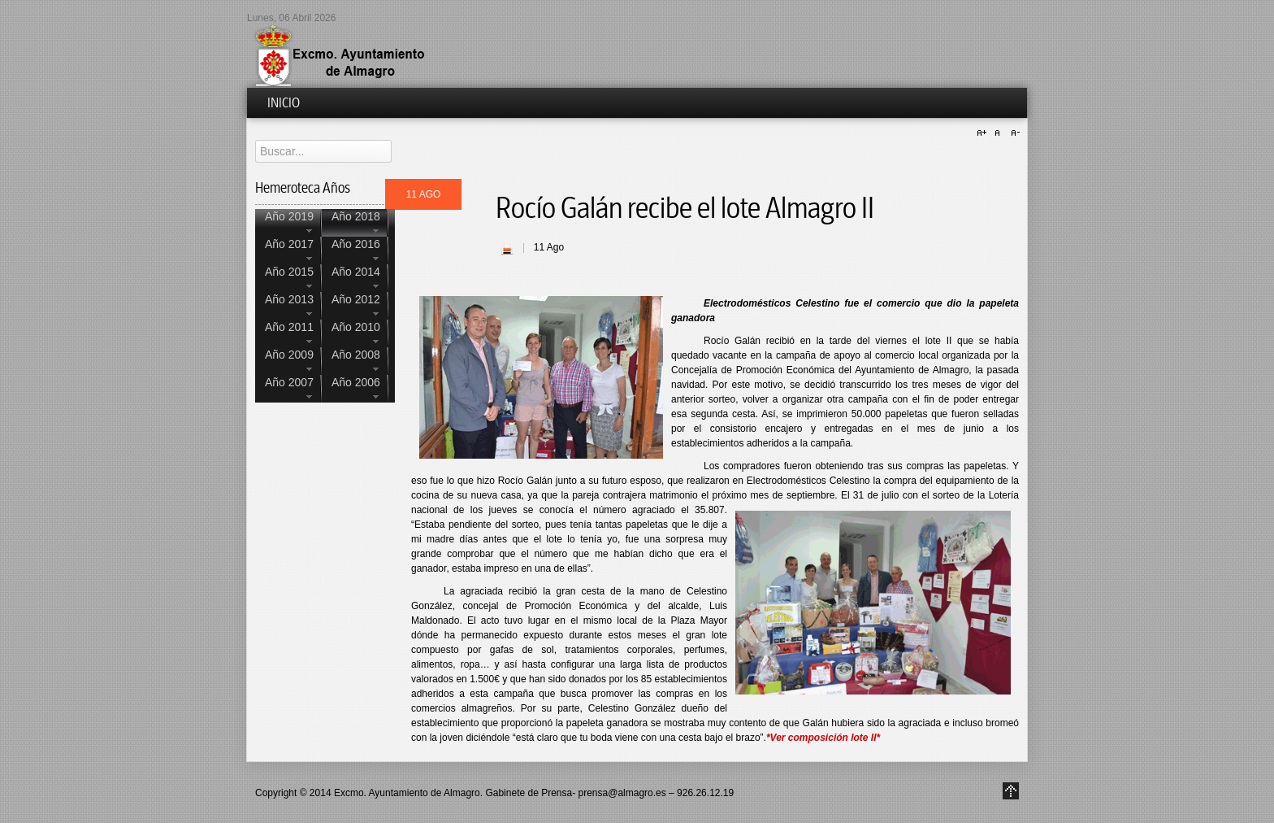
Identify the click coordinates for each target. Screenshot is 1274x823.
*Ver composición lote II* (823, 737)
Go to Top (1011, 790)
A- (1013, 133)
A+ (984, 133)
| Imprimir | (507, 248)
